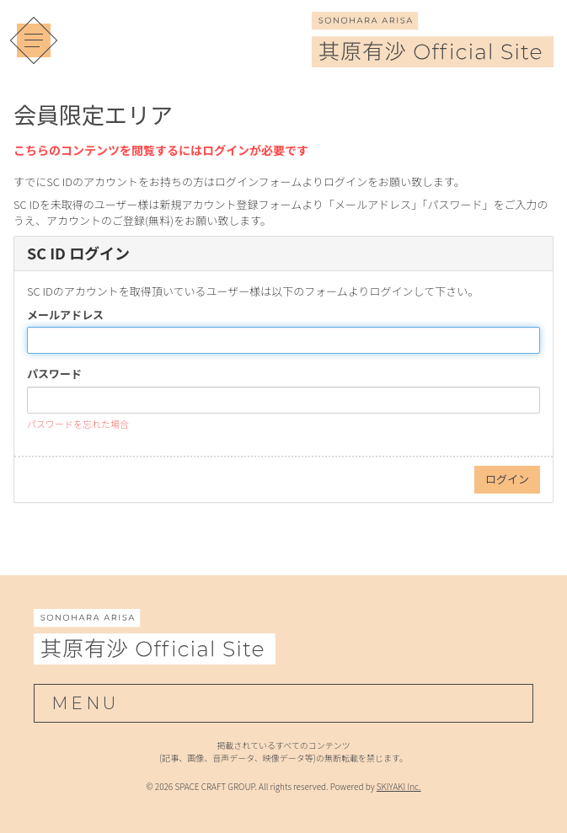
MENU (85, 703)
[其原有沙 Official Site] (433, 55)
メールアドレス (65, 315)
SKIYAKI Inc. (399, 786)
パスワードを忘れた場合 (78, 423)
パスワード (54, 374)
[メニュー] (34, 40)
